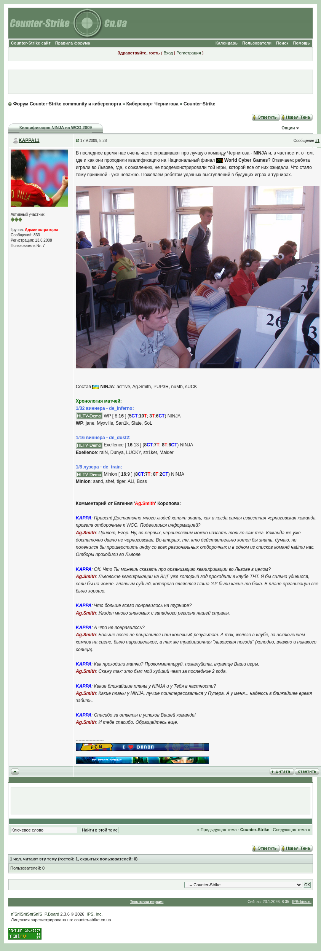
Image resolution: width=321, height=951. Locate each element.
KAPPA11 (29, 140)
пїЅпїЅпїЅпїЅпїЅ (26, 914)
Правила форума (72, 43)
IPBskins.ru (301, 902)
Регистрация (188, 53)
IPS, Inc (94, 914)
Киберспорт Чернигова (152, 104)
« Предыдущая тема (216, 829)
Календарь (227, 43)
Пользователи (256, 43)
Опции (288, 128)
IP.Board (51, 914)
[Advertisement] (161, 81)
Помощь (301, 43)
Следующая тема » (291, 829)
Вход (168, 53)
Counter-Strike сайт (31, 43)
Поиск (282, 43)
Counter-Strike (199, 104)
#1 (317, 141)
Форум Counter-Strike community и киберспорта (67, 104)
